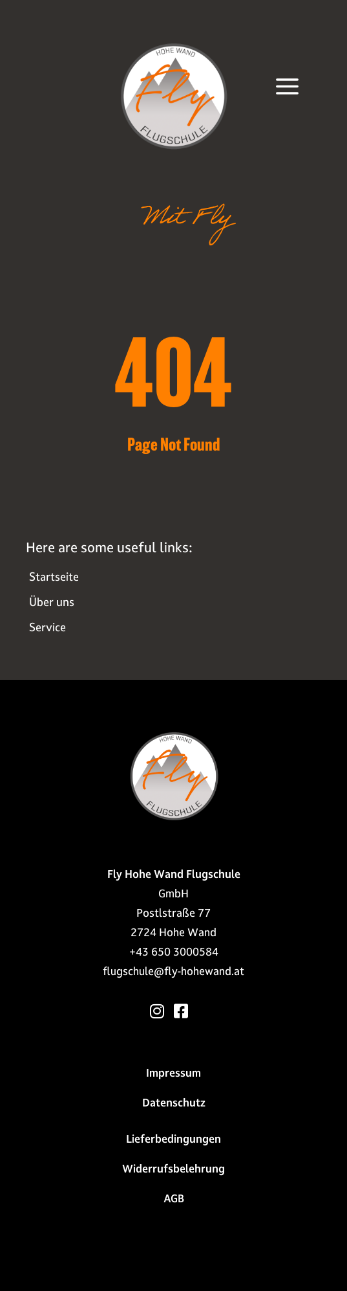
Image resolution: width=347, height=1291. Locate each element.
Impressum (173, 1073)
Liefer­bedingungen (173, 1139)
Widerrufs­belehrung (173, 1169)
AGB (173, 1198)
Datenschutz (173, 1102)
